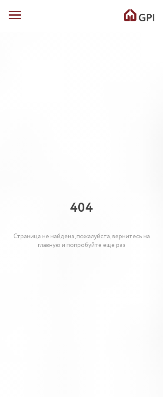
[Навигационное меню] (15, 15)
